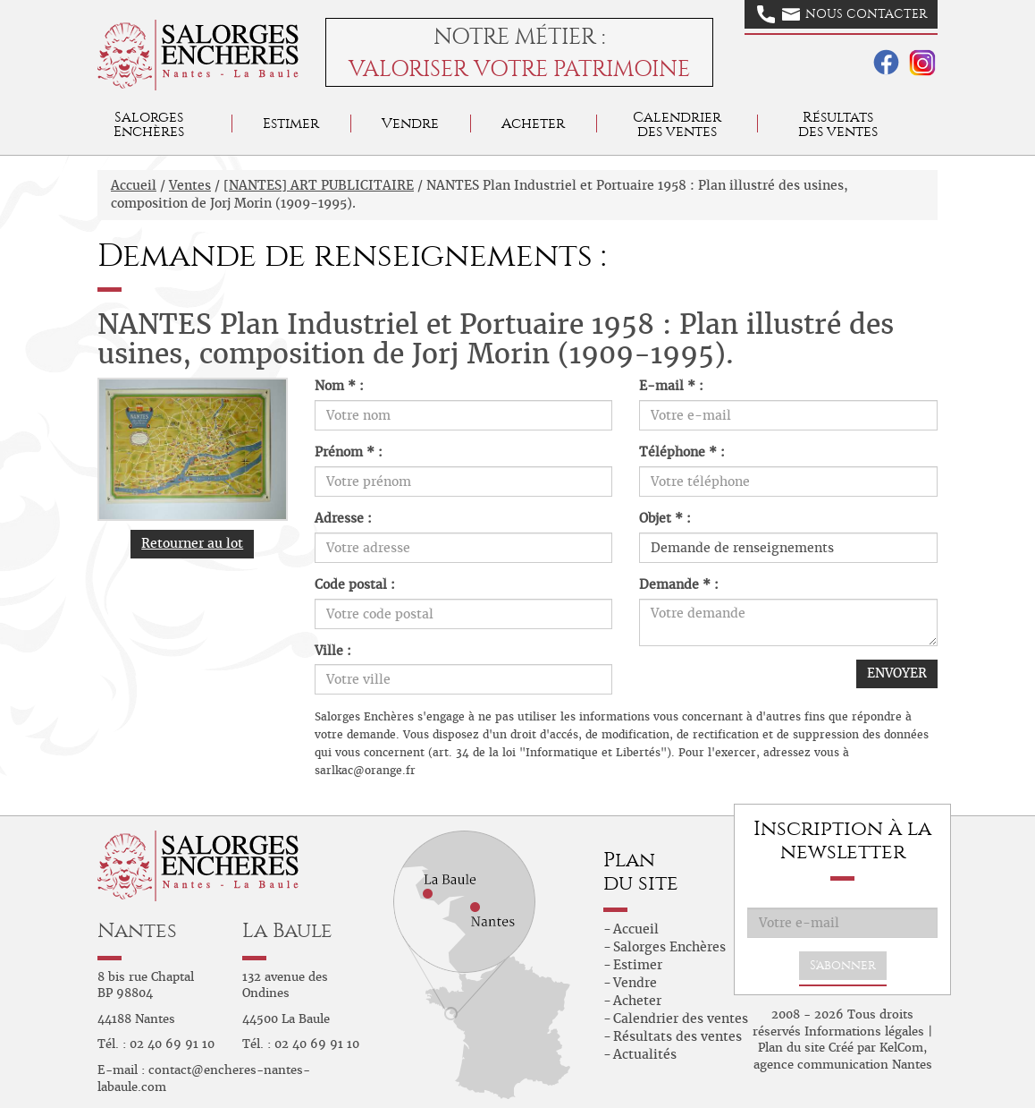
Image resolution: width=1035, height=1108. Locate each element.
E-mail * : (671, 386)
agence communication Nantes (842, 1064)
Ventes (190, 185)
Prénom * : (349, 452)
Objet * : (665, 518)
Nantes (137, 930)
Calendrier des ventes (677, 124)
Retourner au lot (192, 543)
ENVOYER (897, 673)
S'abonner (843, 965)
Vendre (410, 123)
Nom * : (339, 386)
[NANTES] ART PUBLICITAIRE (318, 185)
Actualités (645, 1054)
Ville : (333, 651)
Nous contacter (842, 14)
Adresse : (343, 518)
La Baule (287, 930)
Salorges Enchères (669, 947)
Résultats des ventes (677, 1036)
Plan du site (791, 1047)
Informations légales (864, 1031)
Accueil (133, 185)
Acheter (533, 123)
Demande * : (679, 584)
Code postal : (355, 584)
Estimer (291, 123)
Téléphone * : (682, 452)
